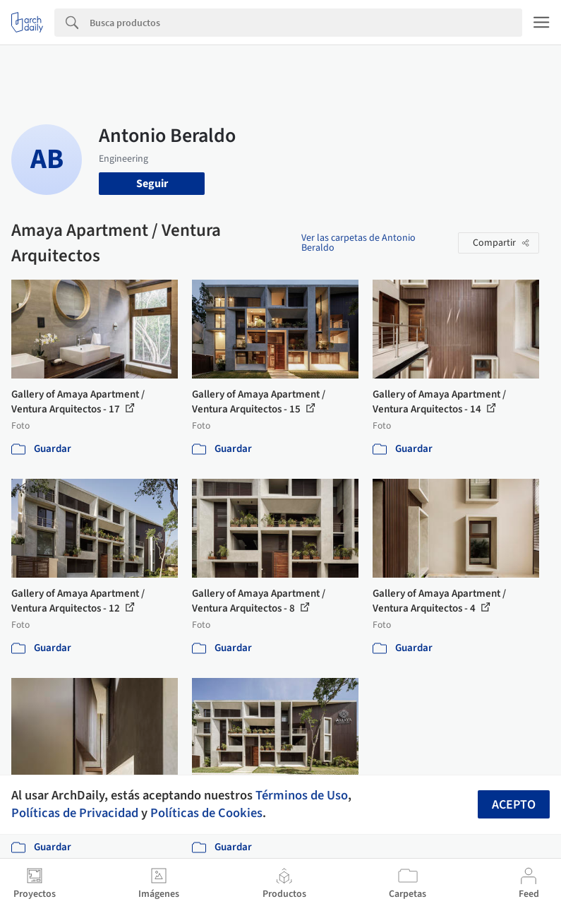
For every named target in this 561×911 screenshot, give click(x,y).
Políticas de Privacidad (74, 813)
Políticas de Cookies (206, 813)
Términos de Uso (301, 795)
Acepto (514, 805)
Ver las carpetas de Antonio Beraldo (358, 243)
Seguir (152, 183)
